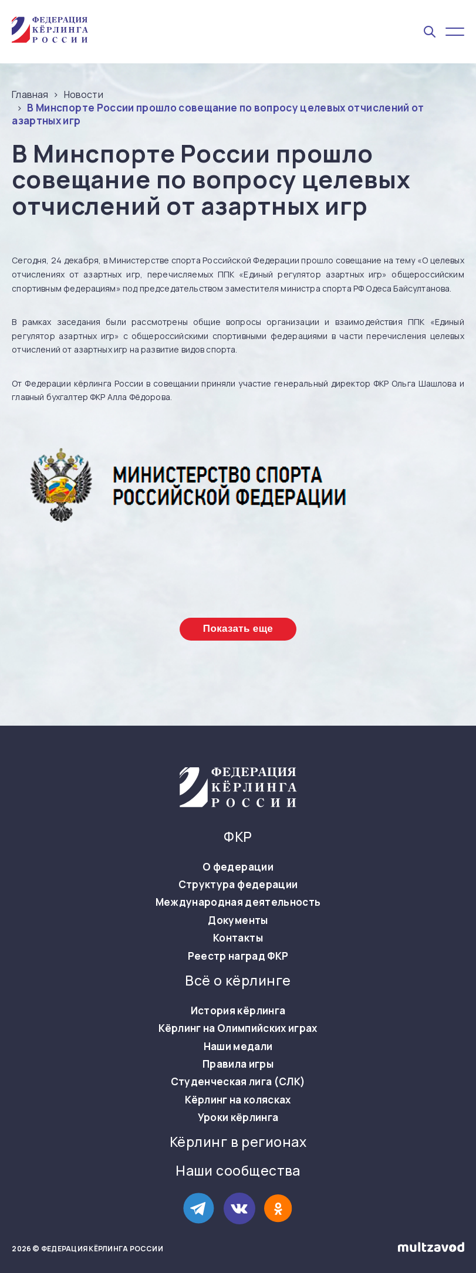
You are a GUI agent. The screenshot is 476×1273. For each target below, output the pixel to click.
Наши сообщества (238, 1171)
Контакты (238, 938)
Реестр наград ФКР (238, 956)
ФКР (238, 837)
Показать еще (238, 628)
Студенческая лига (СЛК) (238, 1081)
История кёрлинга (238, 1010)
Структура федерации (238, 884)
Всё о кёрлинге (238, 980)
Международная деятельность (238, 902)
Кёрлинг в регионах (238, 1142)
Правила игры (238, 1064)
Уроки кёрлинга (238, 1117)
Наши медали (238, 1046)
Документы (238, 920)
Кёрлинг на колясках (238, 1100)
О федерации (238, 867)
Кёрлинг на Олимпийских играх (238, 1028)
